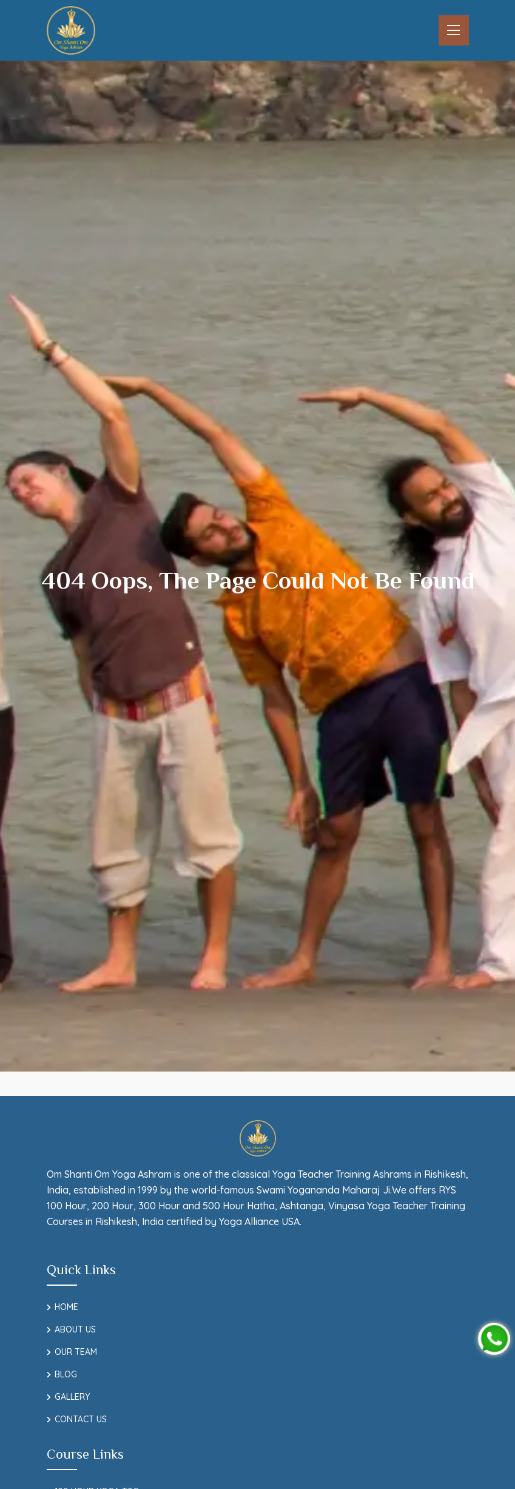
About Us (75, 1329)
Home (66, 1307)
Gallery (72, 1397)
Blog (66, 1374)
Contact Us (81, 1419)
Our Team (76, 1352)
